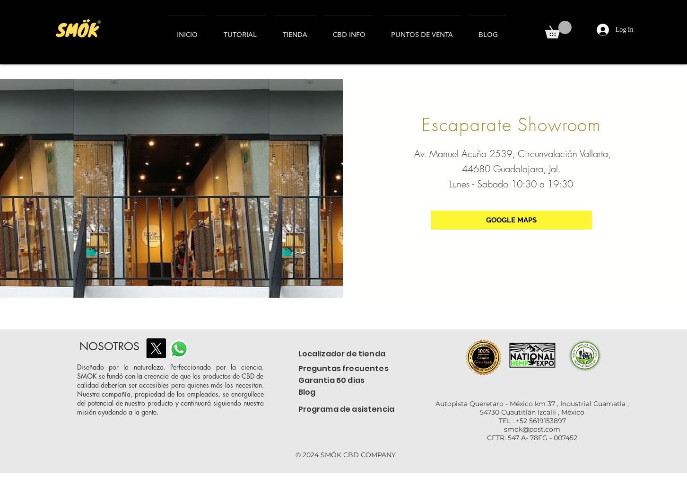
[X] (156, 348)
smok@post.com (532, 429)
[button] (558, 29)
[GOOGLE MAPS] (511, 220)
